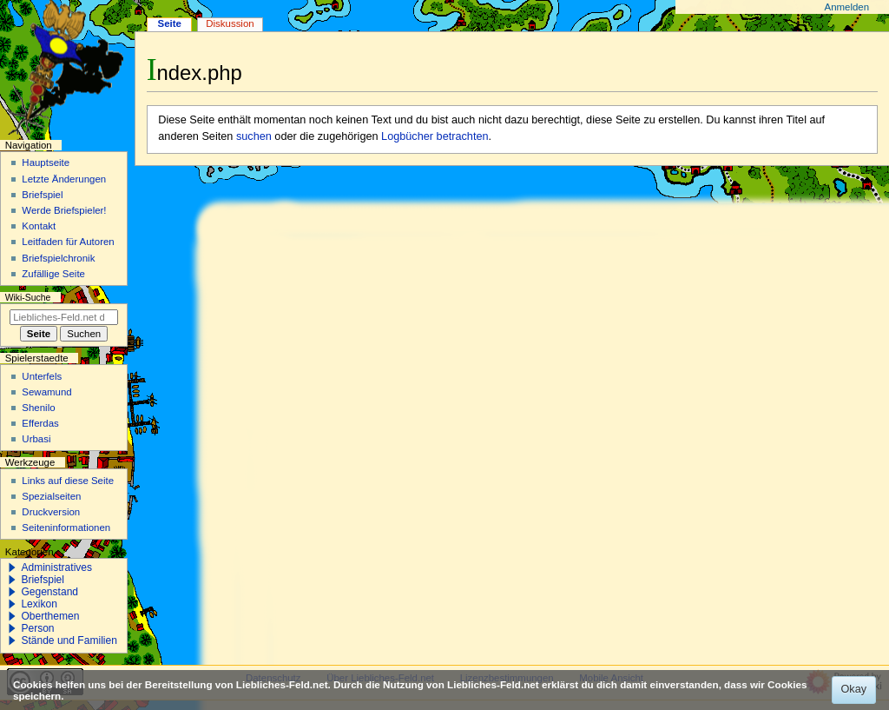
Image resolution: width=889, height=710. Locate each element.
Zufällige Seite (53, 274)
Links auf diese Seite (68, 480)
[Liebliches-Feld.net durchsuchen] (64, 317)
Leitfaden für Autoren (68, 241)
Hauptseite (45, 162)
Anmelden (847, 7)
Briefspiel (42, 194)
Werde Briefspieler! (64, 210)
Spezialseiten (51, 496)
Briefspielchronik (58, 258)
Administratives (56, 567)
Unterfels (42, 376)
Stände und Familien (69, 640)
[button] (12, 567)
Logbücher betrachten (434, 136)
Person (37, 628)
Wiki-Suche (28, 297)
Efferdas (40, 423)
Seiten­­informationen (66, 527)
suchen (254, 136)
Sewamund (46, 392)
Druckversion (51, 512)
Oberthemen (50, 616)
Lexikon (39, 604)
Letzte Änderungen (64, 179)
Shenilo (38, 407)
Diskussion (230, 23)
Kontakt (39, 226)
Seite (169, 23)
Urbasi (36, 439)
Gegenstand (49, 592)
